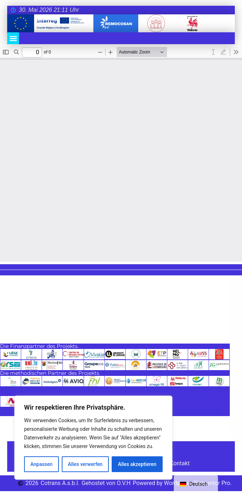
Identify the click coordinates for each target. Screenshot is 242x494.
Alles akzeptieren (137, 464)
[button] (13, 38)
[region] (93, 438)
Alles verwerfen (85, 464)
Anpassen (41, 464)
